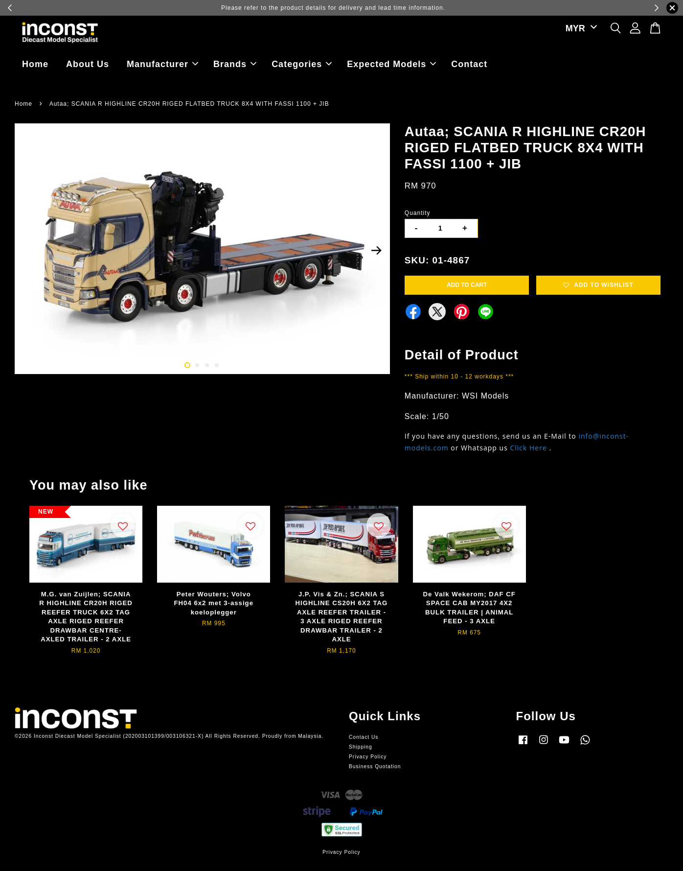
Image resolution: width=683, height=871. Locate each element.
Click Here (528, 447)
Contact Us (363, 737)
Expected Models (391, 64)
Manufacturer (162, 64)
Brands (234, 64)
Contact (469, 64)
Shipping (360, 747)
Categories (302, 64)
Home (35, 64)
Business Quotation (375, 766)
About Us (87, 64)
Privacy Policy (368, 756)
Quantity (418, 213)
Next (376, 250)
